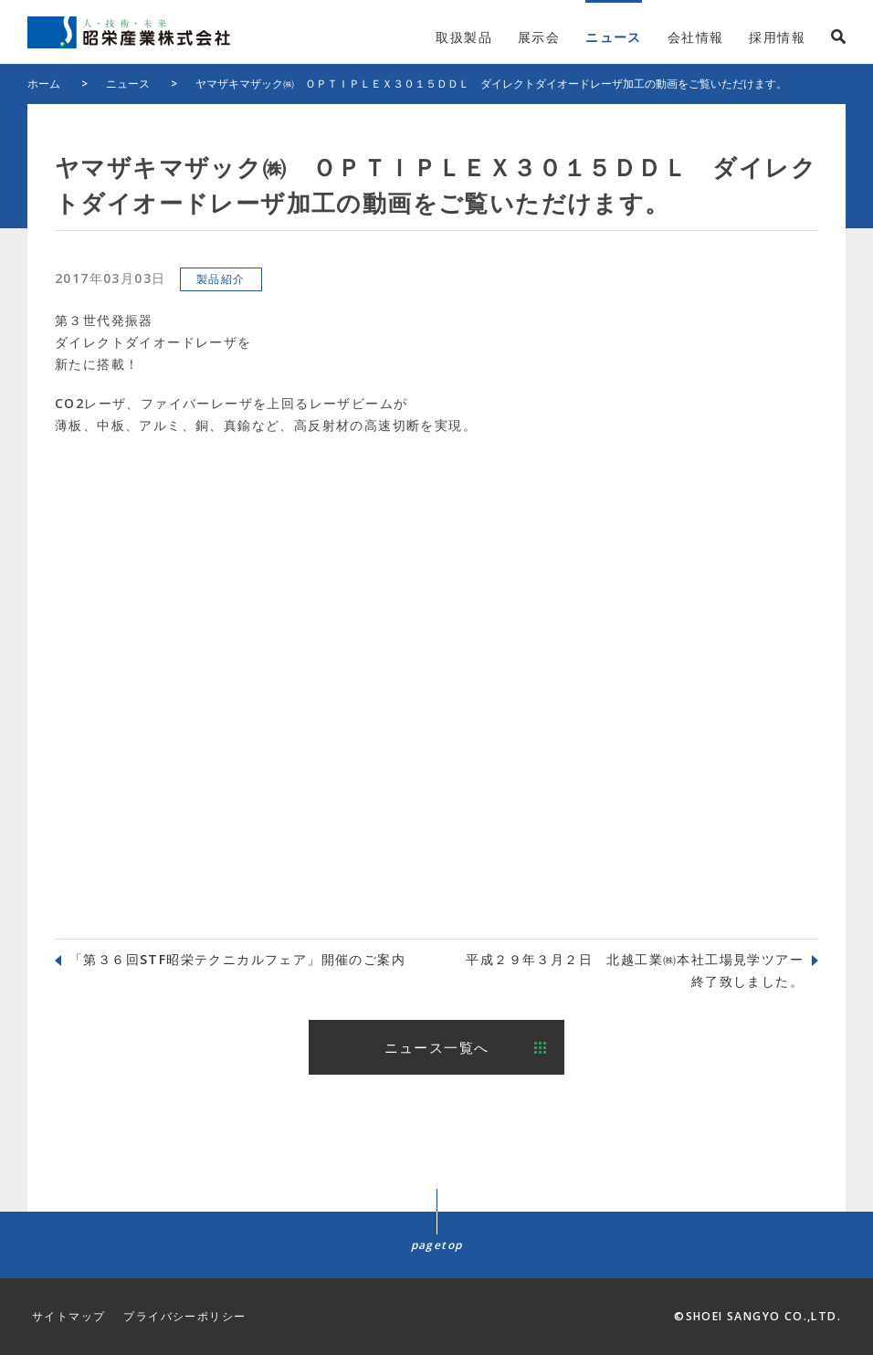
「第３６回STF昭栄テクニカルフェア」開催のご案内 (237, 959)
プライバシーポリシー (184, 1316)
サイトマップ (68, 1316)
